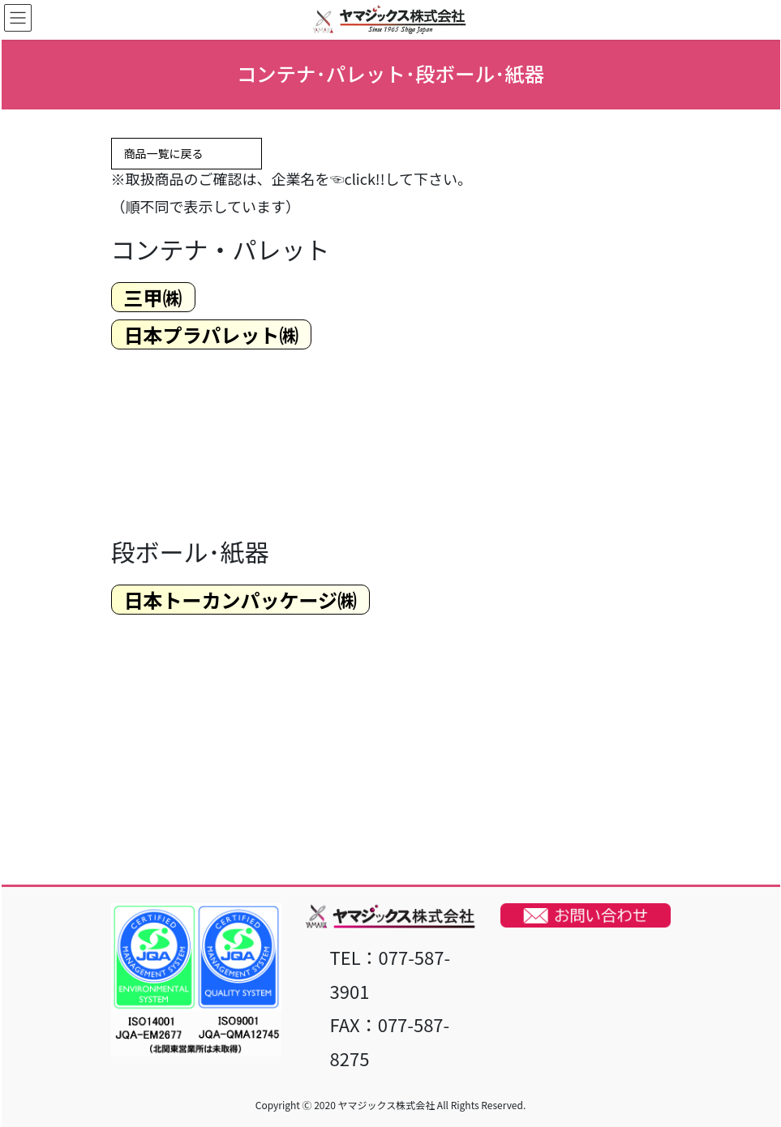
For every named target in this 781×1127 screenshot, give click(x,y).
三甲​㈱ (153, 297)
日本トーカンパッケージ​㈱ (241, 599)
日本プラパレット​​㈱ (211, 334)
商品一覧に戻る (186, 154)
